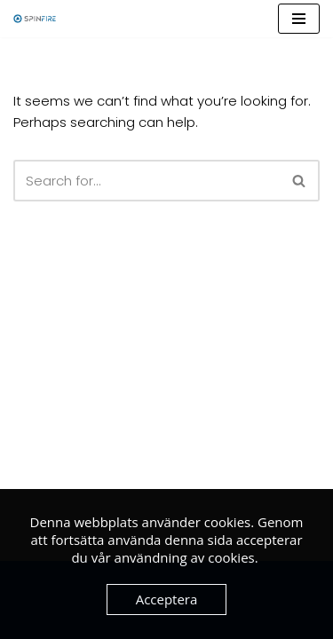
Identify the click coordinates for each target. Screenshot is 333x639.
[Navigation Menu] (299, 19)
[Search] (146, 180)
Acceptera (167, 599)
